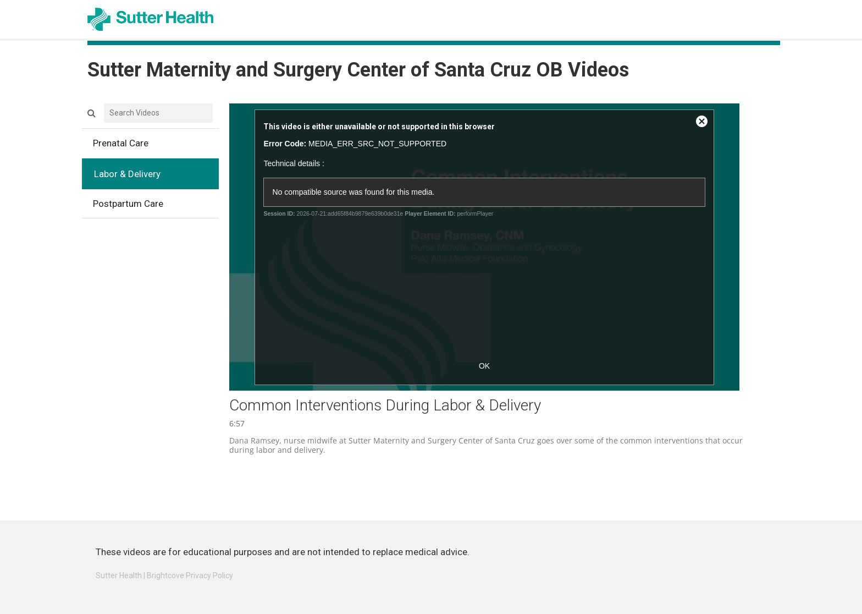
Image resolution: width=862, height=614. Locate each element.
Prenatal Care (156, 146)
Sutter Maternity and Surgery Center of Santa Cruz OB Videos (358, 69)
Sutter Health (119, 575)
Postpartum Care (156, 206)
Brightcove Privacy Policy (190, 575)
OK (484, 365)
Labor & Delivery (156, 177)
